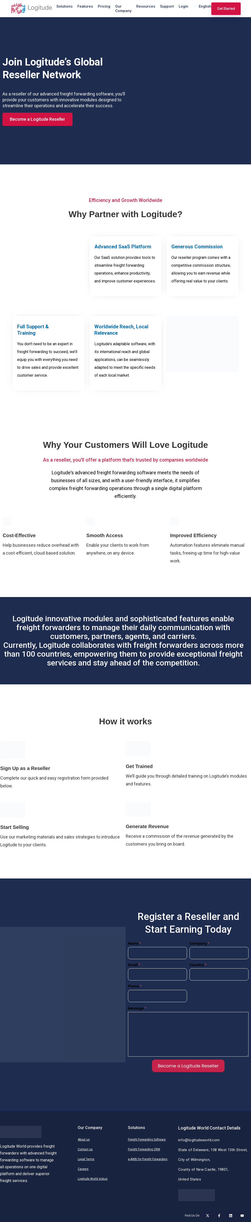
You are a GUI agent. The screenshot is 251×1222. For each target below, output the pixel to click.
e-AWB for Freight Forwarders (147, 1159)
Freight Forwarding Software (147, 1139)
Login (183, 6)
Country (197, 964)
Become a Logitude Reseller (188, 1066)
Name (134, 943)
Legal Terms (86, 1159)
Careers (83, 1169)
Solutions (64, 6)
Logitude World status (93, 1179)
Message (137, 1008)
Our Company (123, 8)
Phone (135, 986)
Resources (145, 6)
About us (84, 1139)
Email (134, 964)
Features (85, 6)
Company (199, 943)
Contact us (85, 1149)
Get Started (226, 9)
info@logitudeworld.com (199, 1140)
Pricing (104, 6)
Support (167, 6)
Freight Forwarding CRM (144, 1149)
